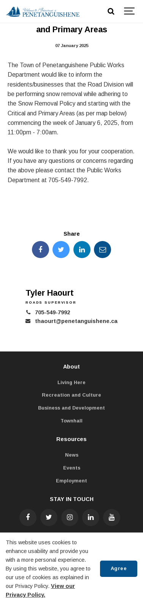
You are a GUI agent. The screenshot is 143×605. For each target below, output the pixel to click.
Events (71, 468)
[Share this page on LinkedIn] (82, 249)
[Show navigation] (129, 11)
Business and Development (71, 408)
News (71, 455)
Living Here (71, 382)
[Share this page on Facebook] (40, 249)
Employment (71, 481)
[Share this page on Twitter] (61, 249)
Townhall (71, 421)
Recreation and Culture (71, 395)
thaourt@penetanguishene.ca (76, 321)
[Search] (110, 11)
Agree (119, 568)
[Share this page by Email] (102, 249)
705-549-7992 (52, 312)
